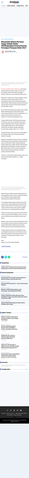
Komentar (24, 257)
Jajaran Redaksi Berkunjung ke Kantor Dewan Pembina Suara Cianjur (13, 303)
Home (2, 39)
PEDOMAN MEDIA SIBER (21, 413)
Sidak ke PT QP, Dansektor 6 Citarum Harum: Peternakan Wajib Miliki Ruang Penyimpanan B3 (10, 346)
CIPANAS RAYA (20, 5)
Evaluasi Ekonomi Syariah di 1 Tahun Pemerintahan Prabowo (14, 284)
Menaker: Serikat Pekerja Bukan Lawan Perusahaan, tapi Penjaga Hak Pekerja (11, 290)
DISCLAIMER (10, 415)
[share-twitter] (5, 257)
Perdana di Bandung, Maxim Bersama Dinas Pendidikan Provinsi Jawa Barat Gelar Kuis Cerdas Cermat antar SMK (14, 297)
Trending (3, 5)
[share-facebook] (2, 257)
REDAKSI (4, 413)
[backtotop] (14, 418)
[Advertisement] (14, 22)
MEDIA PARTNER (17, 415)
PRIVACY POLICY (10, 413)
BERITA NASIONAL (6, 246)
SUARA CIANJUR (11, 5)
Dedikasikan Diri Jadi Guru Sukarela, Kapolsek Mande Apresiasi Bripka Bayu (8, 337)
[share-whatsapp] (9, 257)
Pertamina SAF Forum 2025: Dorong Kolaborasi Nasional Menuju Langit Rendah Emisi (13, 278)
